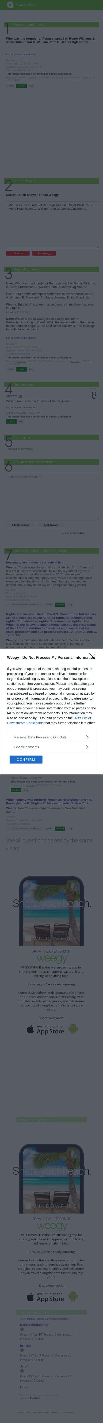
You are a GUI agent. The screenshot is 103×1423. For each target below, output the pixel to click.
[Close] (93, 657)
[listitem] (51, 737)
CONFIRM (26, 759)
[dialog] (51, 711)
